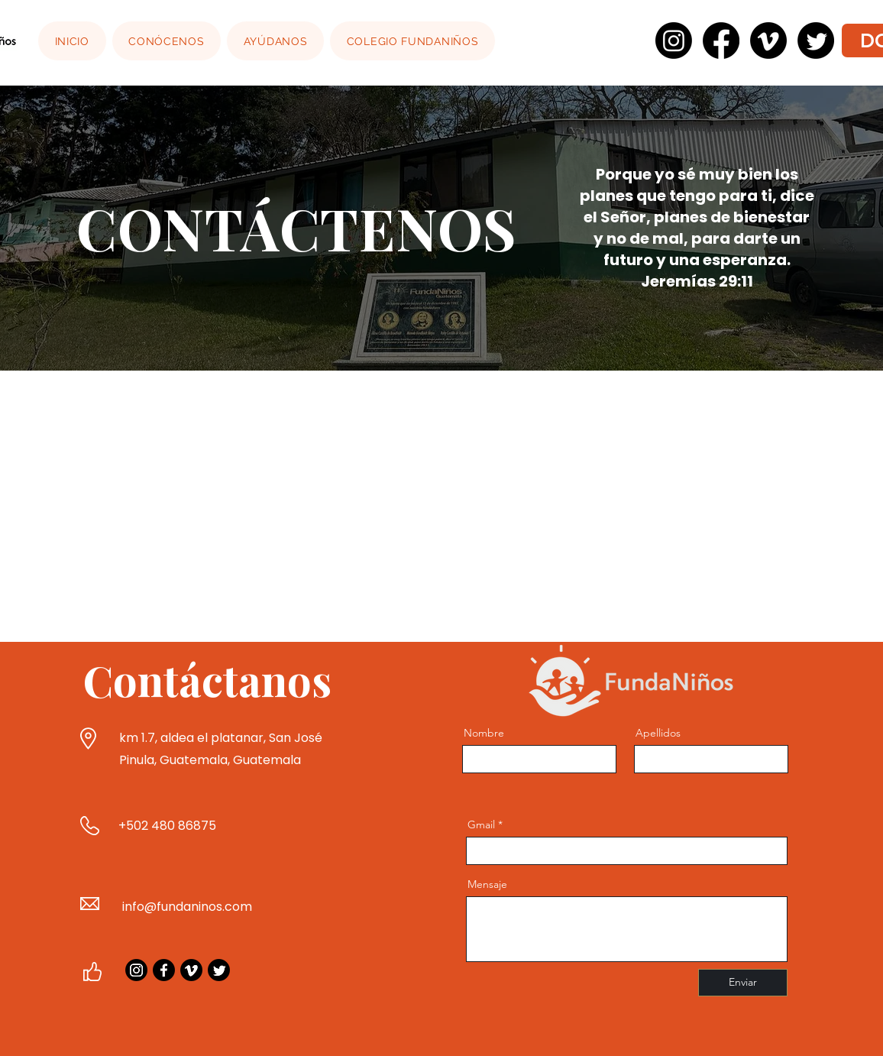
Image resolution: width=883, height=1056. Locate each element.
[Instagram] (136, 970)
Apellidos (658, 732)
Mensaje (487, 884)
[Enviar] (743, 982)
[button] (167, 41)
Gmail (481, 824)
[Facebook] (164, 970)
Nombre (484, 732)
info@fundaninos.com (187, 906)
